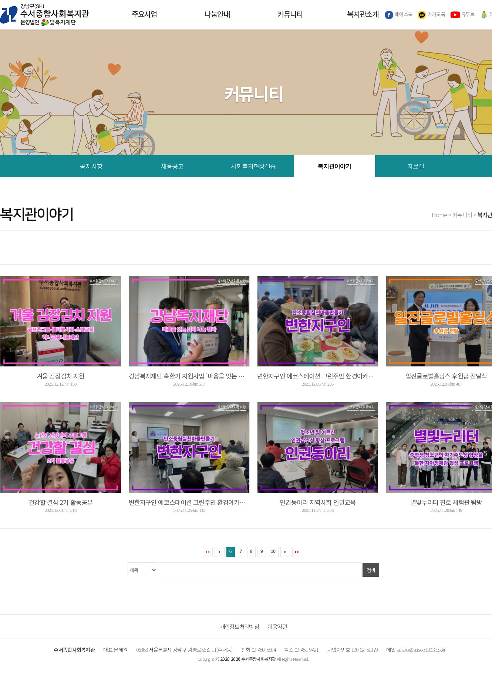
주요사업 (144, 14)
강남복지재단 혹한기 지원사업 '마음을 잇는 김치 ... (192, 375)
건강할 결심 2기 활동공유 (60, 502)
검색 (371, 570)
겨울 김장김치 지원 (60, 375)
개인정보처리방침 (239, 626)
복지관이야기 (334, 166)
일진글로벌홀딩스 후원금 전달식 (446, 375)
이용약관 (277, 626)
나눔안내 (217, 14)
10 (273, 551)
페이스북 (399, 14)
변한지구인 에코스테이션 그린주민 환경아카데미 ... (321, 375)
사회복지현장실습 (253, 166)
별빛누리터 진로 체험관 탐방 (446, 502)
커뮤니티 (290, 14)
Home (439, 215)
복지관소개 (362, 14)
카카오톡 (432, 14)
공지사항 (91, 166)
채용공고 (172, 166)
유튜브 (462, 14)
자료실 (415, 166)
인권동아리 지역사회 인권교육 (317, 502)
